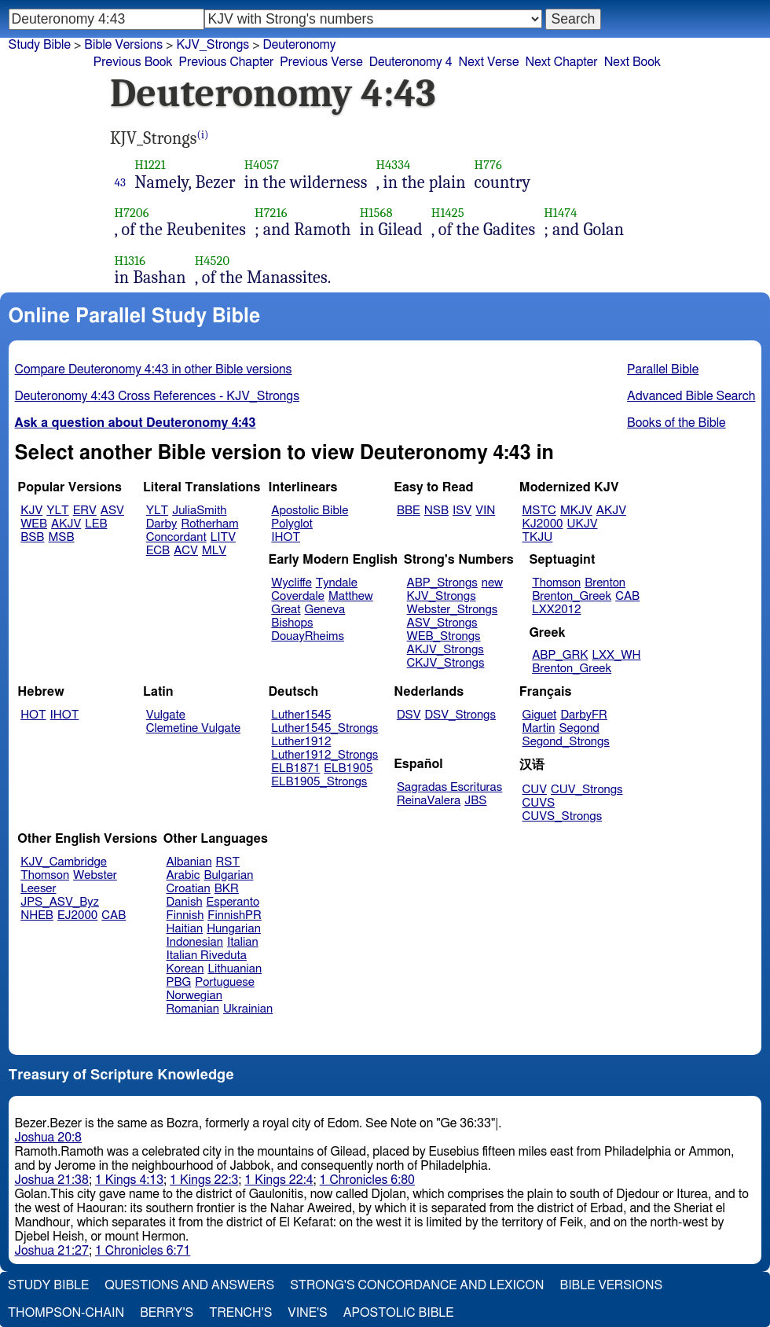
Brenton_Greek (571, 596)
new (492, 583)
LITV (223, 537)
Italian (242, 942)
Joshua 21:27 (52, 1250)
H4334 (393, 164)
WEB (33, 524)
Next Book (632, 62)
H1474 (560, 212)
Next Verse (489, 62)
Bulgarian (228, 875)
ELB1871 (295, 768)
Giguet (539, 715)
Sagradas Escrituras (449, 787)
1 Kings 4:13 (129, 1180)
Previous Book (133, 62)
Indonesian (195, 942)
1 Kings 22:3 (204, 1180)
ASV (112, 510)
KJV (31, 510)
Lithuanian (234, 969)
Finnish (185, 915)
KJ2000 (542, 524)
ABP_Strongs (442, 583)
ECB (158, 551)
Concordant (176, 537)
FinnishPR (234, 915)
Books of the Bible (676, 423)
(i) (203, 135)
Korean (185, 969)
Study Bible (40, 45)
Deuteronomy (299, 45)
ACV (186, 551)
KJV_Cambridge (63, 862)
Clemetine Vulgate (193, 728)
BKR (226, 889)
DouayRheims (307, 636)
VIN (485, 510)
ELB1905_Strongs (319, 782)
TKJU (537, 537)
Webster (95, 875)
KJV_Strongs (441, 596)
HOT (33, 715)
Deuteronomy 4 (411, 62)
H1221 (150, 164)
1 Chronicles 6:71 (142, 1250)
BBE (408, 510)
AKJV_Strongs (445, 650)
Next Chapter (561, 62)
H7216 (271, 212)
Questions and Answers (189, 1285)
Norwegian (194, 996)
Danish (185, 902)
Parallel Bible (662, 369)
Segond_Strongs (566, 742)
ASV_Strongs (442, 623)
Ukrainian (248, 1009)
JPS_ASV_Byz (59, 902)
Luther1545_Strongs (324, 728)
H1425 (447, 212)
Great (285, 610)
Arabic (183, 875)
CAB (627, 596)
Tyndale (337, 583)
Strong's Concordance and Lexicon (417, 1285)
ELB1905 (348, 768)
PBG (179, 982)
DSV (409, 715)
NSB (436, 510)
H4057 (262, 164)
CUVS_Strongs (562, 816)
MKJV (576, 510)
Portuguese (225, 982)
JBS (475, 801)
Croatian (189, 889)
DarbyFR (583, 715)
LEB (96, 524)
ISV (462, 510)
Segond (579, 728)
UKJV (582, 524)
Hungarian (234, 929)
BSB (32, 537)
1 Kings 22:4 (278, 1180)
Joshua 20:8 (48, 1137)
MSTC (539, 510)
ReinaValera (428, 801)
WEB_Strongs (444, 636)
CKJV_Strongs (446, 663)
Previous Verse (321, 62)
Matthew (350, 596)
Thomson (556, 583)
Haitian (185, 929)
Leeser (38, 889)
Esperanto (233, 902)
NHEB (36, 915)
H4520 (212, 260)
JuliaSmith (199, 510)
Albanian (189, 862)
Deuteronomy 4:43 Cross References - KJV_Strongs (157, 396)
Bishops (292, 623)
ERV (85, 510)
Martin (539, 728)
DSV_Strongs (460, 715)
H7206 (132, 212)
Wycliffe (291, 583)
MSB (61, 537)
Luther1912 (301, 742)
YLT (57, 510)
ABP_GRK (560, 655)
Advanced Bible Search (691, 396)
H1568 (376, 212)
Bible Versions (123, 45)
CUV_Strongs (586, 790)
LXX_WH (616, 655)
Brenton (605, 583)
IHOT (285, 537)
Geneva (325, 610)
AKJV (66, 524)
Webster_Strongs (452, 610)
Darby (162, 524)
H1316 (130, 260)
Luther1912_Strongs (324, 755)
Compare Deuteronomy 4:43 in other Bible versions (153, 369)
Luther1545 (301, 715)
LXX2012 (556, 610)
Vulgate (165, 715)
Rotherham (209, 524)
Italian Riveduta (207, 955)
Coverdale (297, 596)
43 (120, 182)
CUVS (539, 803)
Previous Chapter (226, 62)
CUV (535, 790)
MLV (214, 551)
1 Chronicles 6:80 (367, 1180)
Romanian (193, 1009)
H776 (488, 164)
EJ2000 (77, 915)
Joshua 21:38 (52, 1180)
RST (228, 862)
